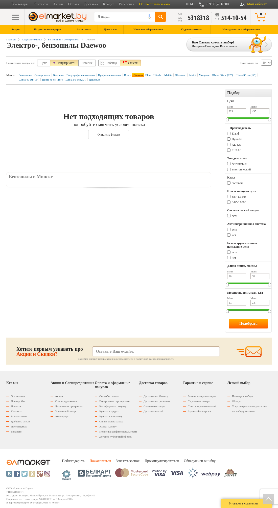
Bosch (127, 75)
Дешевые (94, 79)
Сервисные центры (199, 401)
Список (132, 63)
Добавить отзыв (20, 421)
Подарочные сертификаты (114, 401)
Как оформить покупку (113, 406)
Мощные (204, 75)
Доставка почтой (154, 411)
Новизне (87, 63)
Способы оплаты (109, 396)
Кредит (108, 4)
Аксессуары (62, 416)
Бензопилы (25, 75)
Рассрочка (126, 4)
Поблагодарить (73, 461)
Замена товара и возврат (202, 396)
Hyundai (237, 139)
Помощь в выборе (242, 396)
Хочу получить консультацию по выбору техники (249, 409)
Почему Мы (18, 401)
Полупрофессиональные (80, 75)
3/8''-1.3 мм (239, 196)
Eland (235, 133)
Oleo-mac (180, 75)
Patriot (192, 75)
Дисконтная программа (68, 406)
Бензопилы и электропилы (63, 39)
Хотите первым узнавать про (49, 351)
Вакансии (16, 431)
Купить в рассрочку (110, 416)
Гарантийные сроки (199, 411)
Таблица (111, 63)
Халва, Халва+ (108, 426)
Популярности (66, 63)
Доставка (91, 4)
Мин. (230, 106)
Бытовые (58, 75)
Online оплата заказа (154, 4)
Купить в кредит (109, 411)
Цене (43, 63)
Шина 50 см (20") (75, 79)
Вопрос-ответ (19, 416)
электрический (241, 169)
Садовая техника (32, 39)
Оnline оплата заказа (111, 421)
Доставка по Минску (156, 396)
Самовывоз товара (154, 406)
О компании (18, 396)
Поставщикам (19, 426)
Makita (168, 75)
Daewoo (138, 75)
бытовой (237, 183)
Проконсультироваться (162, 461)
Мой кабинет (257, 4)
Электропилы (42, 75)
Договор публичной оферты (115, 436)
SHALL (237, 150)
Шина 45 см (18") (52, 79)
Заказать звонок (128, 461)
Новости (16, 406)
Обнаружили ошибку (200, 461)
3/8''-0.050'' (239, 202)
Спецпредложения (66, 401)
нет (234, 235)
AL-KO (236, 144)
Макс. (253, 106)
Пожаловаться (100, 461)
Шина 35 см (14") (246, 75)
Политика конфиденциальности (118, 431)
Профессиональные (109, 75)
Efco (148, 75)
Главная (11, 39)
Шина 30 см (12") (222, 75)
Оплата (73, 4)
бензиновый (239, 164)
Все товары (19, 4)
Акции (58, 4)
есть (234, 216)
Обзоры (236, 401)
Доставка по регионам (157, 401)
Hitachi (157, 75)
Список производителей (202, 406)
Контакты (40, 4)
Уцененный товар (65, 411)
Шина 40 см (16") (29, 79)
